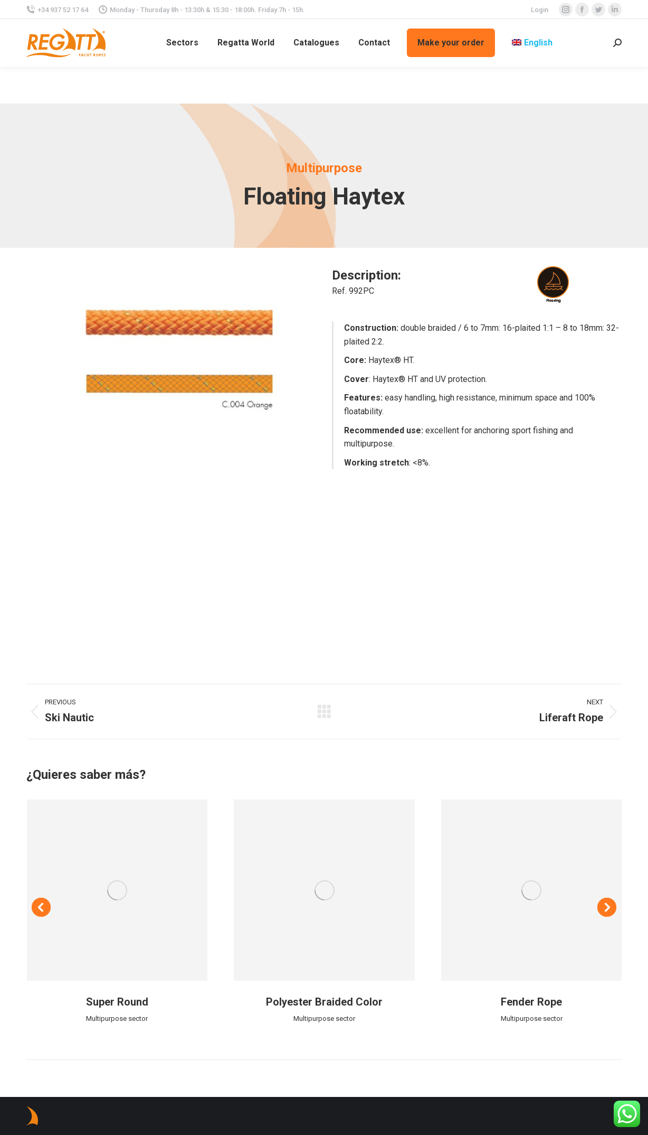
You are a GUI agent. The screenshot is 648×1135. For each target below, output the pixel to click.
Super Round (117, 1002)
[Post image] (117, 890)
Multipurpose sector (117, 1018)
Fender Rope (531, 1002)
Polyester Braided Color (324, 1002)
